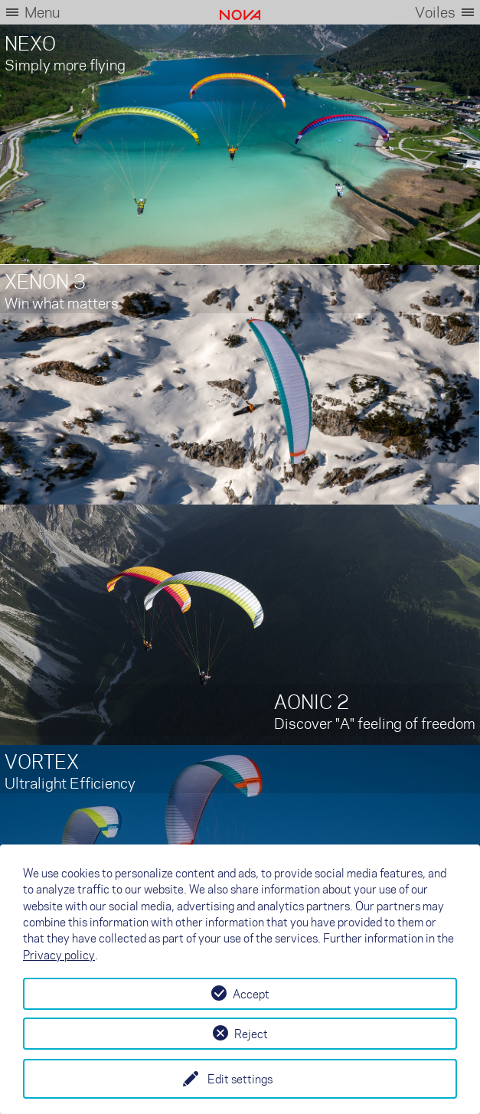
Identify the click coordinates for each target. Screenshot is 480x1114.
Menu (42, 11)
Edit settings (240, 1078)
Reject (251, 1033)
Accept (251, 993)
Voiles (435, 11)
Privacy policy (59, 954)
